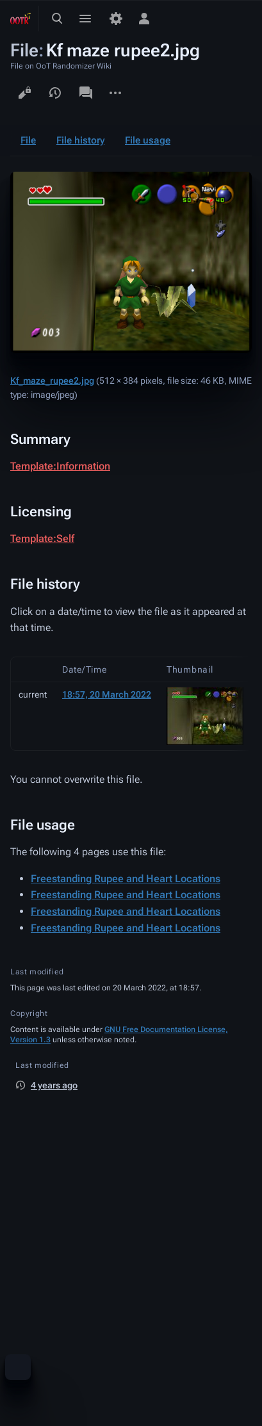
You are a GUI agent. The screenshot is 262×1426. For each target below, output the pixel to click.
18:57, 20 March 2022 (106, 694)
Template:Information (60, 466)
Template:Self (42, 538)
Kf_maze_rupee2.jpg (52, 380)
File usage (147, 140)
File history (80, 140)
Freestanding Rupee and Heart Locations (125, 879)
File (28, 140)
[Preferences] (116, 18)
